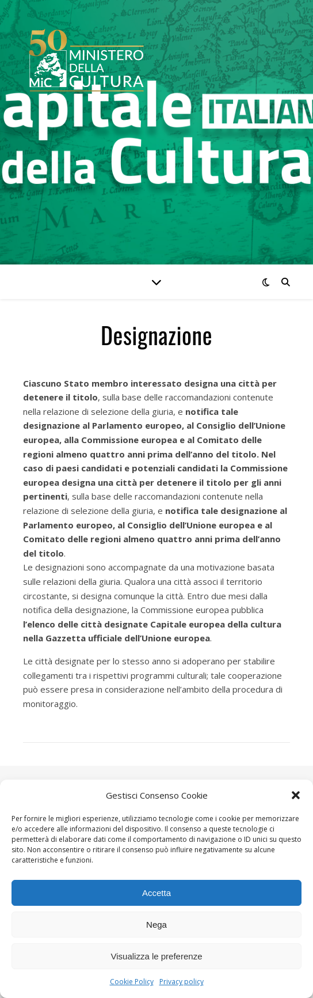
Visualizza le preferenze (157, 956)
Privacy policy (181, 981)
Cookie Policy (132, 981)
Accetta (156, 893)
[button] (295, 795)
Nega (156, 924)
